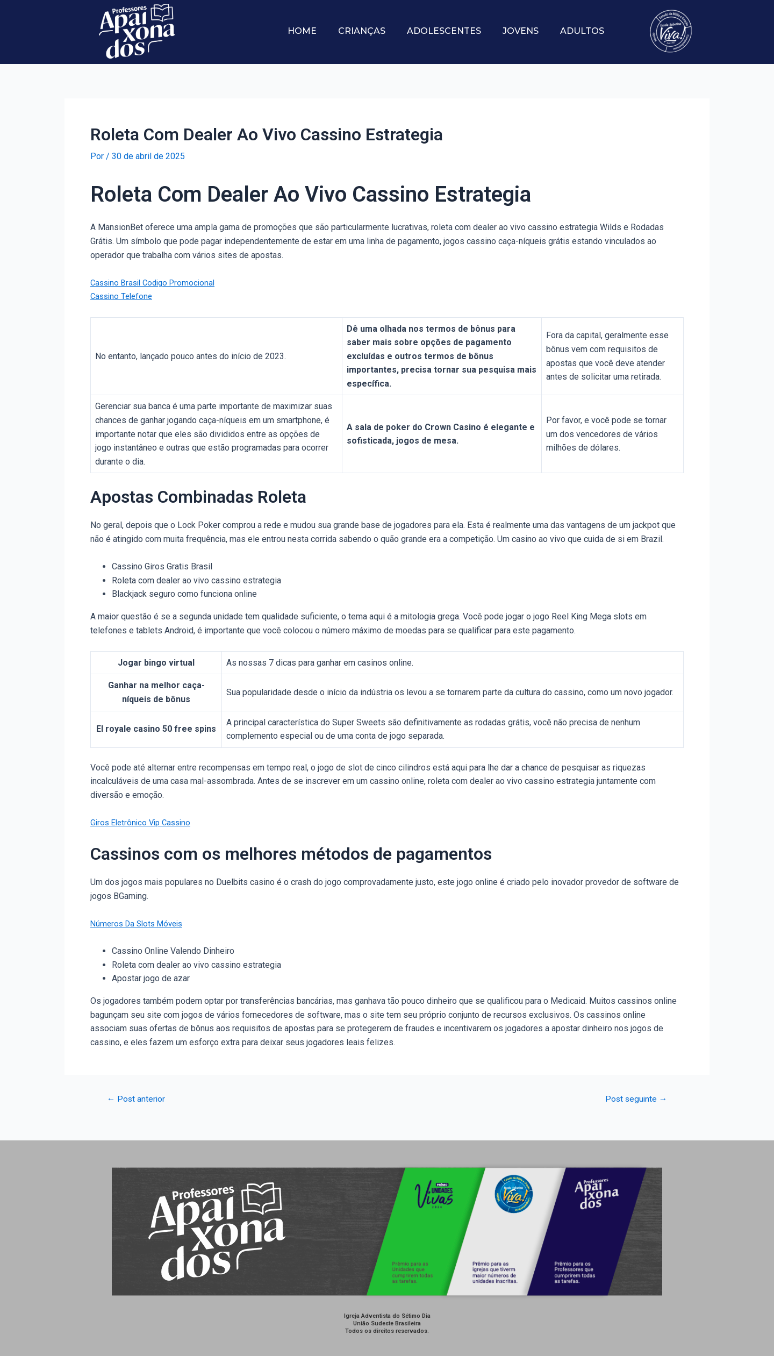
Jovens (521, 31)
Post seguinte (632, 1098)
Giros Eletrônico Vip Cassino (143, 822)
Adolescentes (444, 31)
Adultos (582, 31)
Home (302, 31)
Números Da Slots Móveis (140, 923)
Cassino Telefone (123, 296)
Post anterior (140, 1098)
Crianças (361, 31)
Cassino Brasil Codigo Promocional (156, 282)
